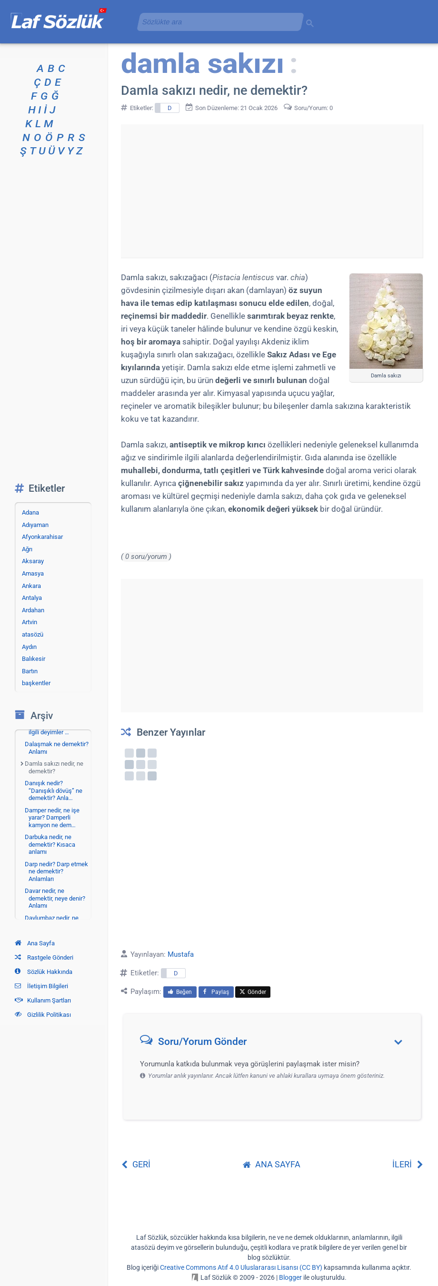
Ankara (31, 585)
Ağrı (27, 549)
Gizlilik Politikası (43, 1014)
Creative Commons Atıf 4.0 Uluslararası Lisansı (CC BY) (241, 1267)
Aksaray (33, 561)
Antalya (32, 597)
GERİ (135, 1164)
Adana (30, 512)
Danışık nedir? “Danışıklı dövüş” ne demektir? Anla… (53, 790)
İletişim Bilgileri (41, 986)
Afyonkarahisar (42, 536)
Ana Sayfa (35, 943)
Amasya (33, 573)
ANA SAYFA (271, 1164)
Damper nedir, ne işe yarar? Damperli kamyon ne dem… (52, 818)
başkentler (36, 683)
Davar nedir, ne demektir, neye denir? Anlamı (55, 898)
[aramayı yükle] (216, 21)
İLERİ (407, 1164)
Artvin (29, 622)
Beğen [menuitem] (180, 992)
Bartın (30, 671)
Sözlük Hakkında (43, 971)
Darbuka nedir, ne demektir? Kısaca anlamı (50, 844)
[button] (275, 1043)
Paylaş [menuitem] (216, 992)
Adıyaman (35, 524)
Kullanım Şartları (43, 1000)
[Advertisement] (272, 191)
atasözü (32, 634)
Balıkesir (33, 658)
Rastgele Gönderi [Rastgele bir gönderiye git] (44, 957)
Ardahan (33, 610)
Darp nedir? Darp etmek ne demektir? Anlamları (56, 871)
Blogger (290, 1277)
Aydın (29, 646)
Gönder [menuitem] (252, 992)
